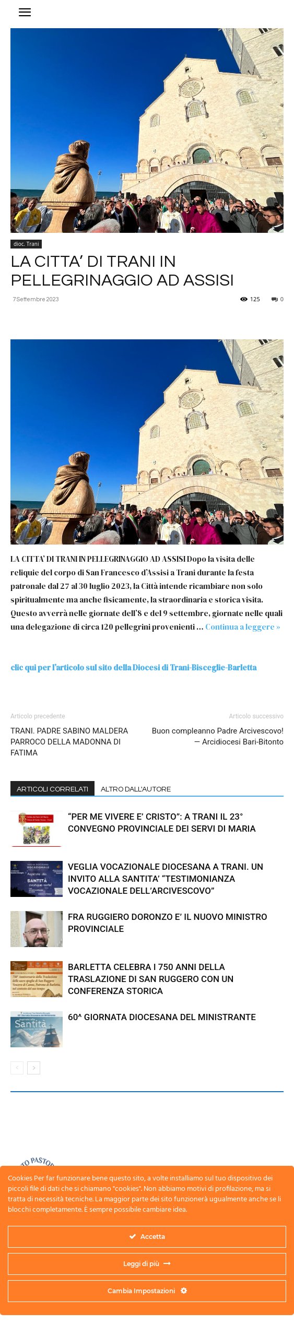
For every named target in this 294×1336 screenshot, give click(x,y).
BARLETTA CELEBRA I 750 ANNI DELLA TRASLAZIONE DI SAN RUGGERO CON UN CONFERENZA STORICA (150, 979)
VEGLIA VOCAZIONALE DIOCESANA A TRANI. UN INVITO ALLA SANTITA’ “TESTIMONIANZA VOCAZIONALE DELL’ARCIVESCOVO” (165, 878)
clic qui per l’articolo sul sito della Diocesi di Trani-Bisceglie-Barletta (133, 667)
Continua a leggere (242, 626)
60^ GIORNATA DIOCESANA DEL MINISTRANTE (162, 1017)
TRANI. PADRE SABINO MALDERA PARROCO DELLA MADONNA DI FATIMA (69, 742)
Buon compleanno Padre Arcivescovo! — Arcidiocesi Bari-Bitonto (218, 736)
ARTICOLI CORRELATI (52, 789)
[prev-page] (16, 1067)
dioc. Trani (26, 243)
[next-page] (33, 1067)
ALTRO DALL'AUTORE (136, 789)
